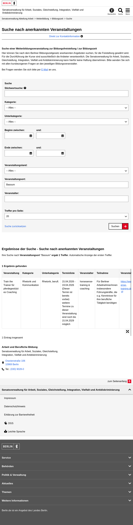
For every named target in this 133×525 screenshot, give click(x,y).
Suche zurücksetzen (15, 226)
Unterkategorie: (13, 116)
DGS (8, 423)
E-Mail (44, 69)
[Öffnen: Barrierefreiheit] (112, 11)
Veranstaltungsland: (16, 165)
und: (38, 130)
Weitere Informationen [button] (15, 500)
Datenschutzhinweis (14, 406)
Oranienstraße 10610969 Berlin (15, 363)
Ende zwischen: (13, 147)
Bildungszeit (57, 18)
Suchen (115, 226)
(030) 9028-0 (17, 369)
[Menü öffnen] (127, 11)
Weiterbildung (42, 18)
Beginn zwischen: (15, 130)
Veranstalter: (12, 193)
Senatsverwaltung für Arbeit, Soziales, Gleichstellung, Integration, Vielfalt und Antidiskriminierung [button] (61, 389)
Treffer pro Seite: (14, 211)
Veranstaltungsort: (15, 179)
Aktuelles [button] (7, 483)
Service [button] (6, 457)
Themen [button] (6, 492)
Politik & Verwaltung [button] (14, 475)
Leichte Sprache (14, 431)
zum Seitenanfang (117, 381)
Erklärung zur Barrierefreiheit (19, 414)
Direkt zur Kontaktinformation (66, 36)
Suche (69, 18)
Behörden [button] (8, 466)
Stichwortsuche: (15, 88)
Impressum (10, 398)
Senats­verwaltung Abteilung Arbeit (17, 18)
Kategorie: (10, 102)
